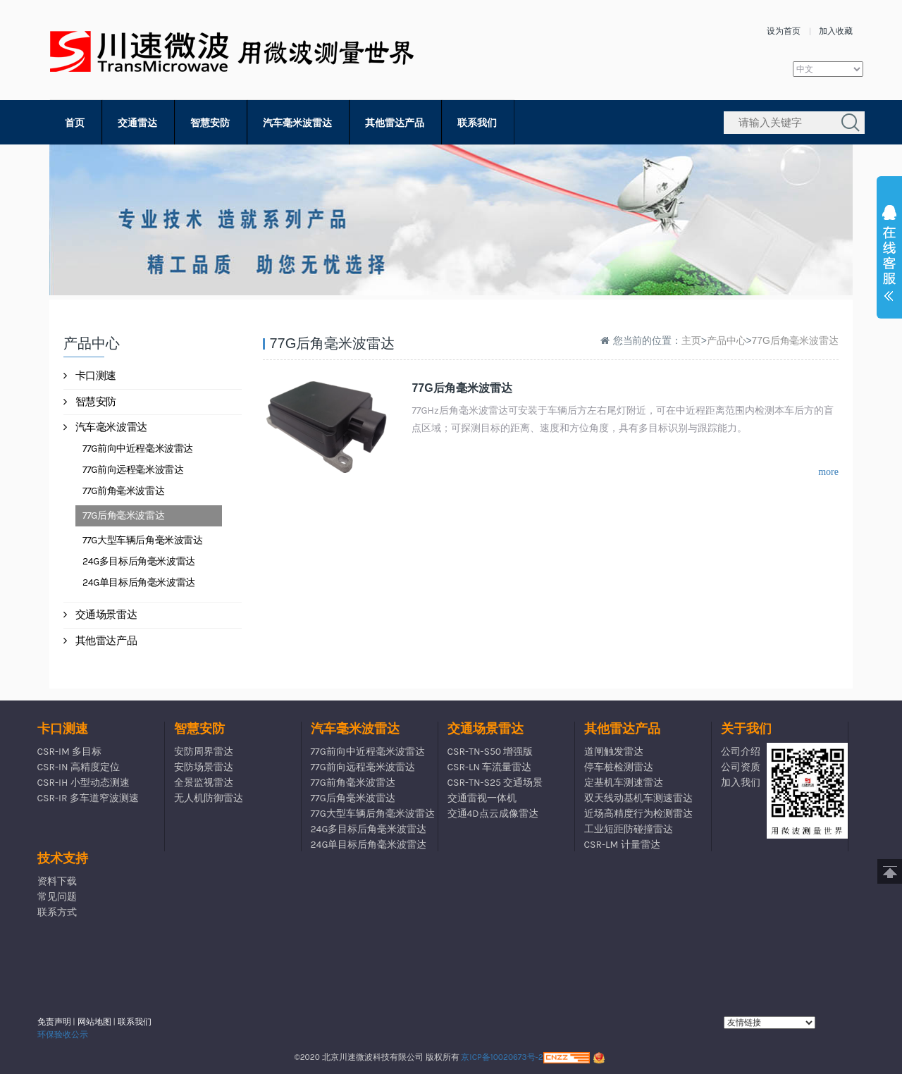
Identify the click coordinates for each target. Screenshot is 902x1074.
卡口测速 (89, 375)
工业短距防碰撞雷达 (628, 829)
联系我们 (477, 123)
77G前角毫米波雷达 (123, 491)
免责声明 (54, 1022)
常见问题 (57, 897)
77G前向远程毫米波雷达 (132, 470)
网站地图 (94, 1022)
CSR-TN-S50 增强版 (490, 752)
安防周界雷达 (203, 752)
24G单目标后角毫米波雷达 (138, 582)
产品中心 (726, 340)
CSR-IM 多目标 (69, 752)
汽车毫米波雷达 (297, 123)
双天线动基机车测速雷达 (638, 798)
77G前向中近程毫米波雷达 (137, 449)
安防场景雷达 (203, 767)
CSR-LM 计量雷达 (622, 845)
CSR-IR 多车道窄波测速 (88, 798)
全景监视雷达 (203, 783)
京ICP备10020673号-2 (502, 1057)
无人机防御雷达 (208, 798)
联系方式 (57, 912)
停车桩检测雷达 (618, 767)
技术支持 (62, 858)
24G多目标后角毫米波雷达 (138, 561)
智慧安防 (210, 123)
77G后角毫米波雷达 (123, 515)
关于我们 (746, 729)
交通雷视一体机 (482, 798)
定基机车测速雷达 (623, 783)
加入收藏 (836, 31)
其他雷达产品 (394, 123)
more (828, 472)
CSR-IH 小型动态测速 (83, 783)
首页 (75, 123)
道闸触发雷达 (613, 752)
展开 (889, 256)
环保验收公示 (62, 1034)
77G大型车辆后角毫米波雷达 (142, 540)
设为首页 (784, 31)
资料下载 (57, 881)
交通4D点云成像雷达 (492, 814)
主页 (691, 340)
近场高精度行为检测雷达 (638, 814)
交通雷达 (137, 123)
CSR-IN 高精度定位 (78, 767)
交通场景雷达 (100, 614)
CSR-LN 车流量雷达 (489, 767)
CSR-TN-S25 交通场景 (495, 783)
